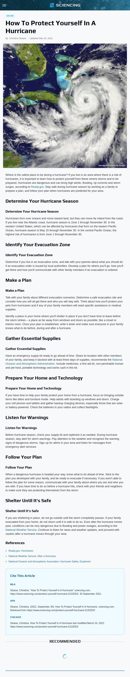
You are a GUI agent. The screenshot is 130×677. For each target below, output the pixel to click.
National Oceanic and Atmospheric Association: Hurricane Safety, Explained (49, 561)
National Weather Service (21, 529)
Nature (10, 16)
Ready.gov (37, 186)
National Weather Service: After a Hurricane (32, 556)
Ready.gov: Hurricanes (21, 550)
